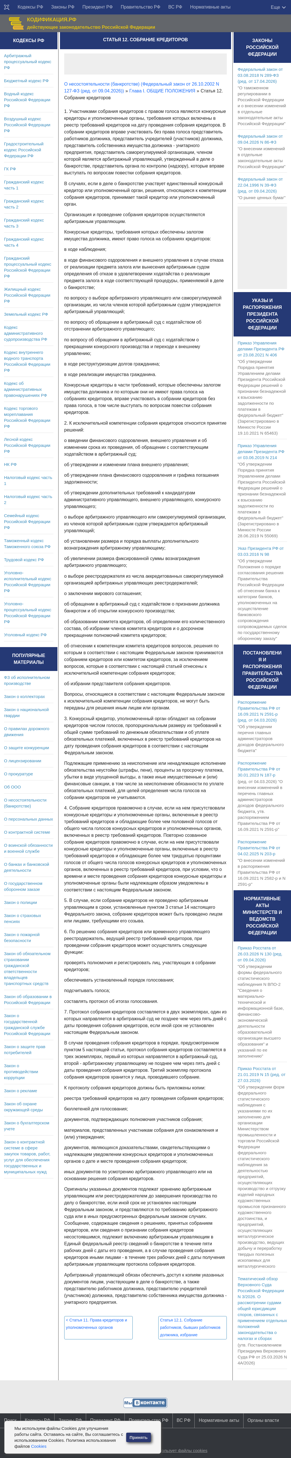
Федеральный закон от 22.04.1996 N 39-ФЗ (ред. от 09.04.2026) (260, 185)
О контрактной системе (27, 832)
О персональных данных (28, 819)
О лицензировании (22, 760)
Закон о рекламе (20, 1090)
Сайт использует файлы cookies (175, 1450)
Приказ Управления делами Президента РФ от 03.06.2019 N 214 (261, 451)
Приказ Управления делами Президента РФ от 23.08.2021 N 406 (261, 348)
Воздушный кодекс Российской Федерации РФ (27, 124)
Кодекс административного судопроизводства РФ (25, 333)
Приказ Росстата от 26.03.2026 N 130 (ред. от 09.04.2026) (260, 953)
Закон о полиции (20, 902)
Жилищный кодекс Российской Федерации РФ (27, 295)
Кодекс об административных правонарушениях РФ (25, 389)
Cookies (38, 1446)
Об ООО (12, 786)
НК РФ (10, 464)
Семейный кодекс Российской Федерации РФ (27, 521)
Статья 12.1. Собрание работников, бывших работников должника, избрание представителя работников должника (190, 1335)
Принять (139, 1437)
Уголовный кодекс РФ (25, 634)
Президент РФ (97, 7)
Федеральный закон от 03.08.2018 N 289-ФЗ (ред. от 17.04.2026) (260, 75)
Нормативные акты (210, 7)
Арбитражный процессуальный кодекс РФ (27, 61)
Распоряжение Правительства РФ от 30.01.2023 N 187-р (259, 769)
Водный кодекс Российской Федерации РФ (27, 99)
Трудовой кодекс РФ (24, 559)
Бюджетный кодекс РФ (26, 80)
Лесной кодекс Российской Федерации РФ (27, 445)
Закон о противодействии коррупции (21, 1071)
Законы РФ (62, 7)
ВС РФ (175, 7)
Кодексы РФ (30, 7)
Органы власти (263, 1420)
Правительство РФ (141, 7)
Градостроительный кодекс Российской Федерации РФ (23, 149)
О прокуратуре (18, 773)
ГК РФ (10, 168)
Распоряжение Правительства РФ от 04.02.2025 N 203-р (259, 847)
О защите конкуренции (26, 747)
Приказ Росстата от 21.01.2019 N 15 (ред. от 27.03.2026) (261, 1074)
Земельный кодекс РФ (26, 314)
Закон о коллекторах (24, 696)
